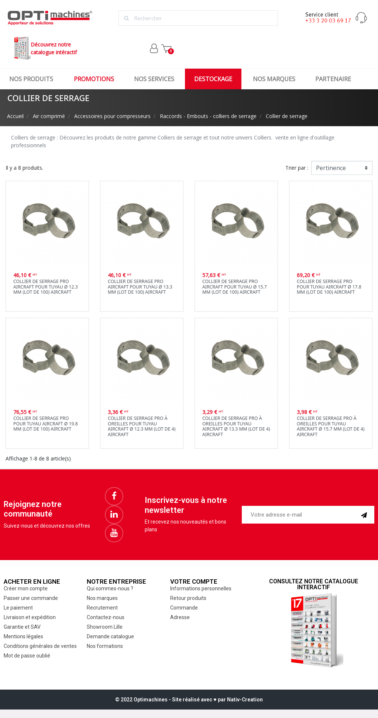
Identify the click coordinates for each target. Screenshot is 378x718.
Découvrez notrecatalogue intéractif (44, 48)
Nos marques (274, 79)
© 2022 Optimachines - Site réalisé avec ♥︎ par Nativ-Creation (188, 700)
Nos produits (31, 79)
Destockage (213, 79)
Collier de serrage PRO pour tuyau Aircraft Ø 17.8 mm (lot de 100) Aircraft (329, 286)
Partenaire (333, 79)
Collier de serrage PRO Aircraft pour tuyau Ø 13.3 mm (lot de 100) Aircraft (140, 286)
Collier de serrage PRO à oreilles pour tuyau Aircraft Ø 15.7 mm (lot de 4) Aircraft (330, 426)
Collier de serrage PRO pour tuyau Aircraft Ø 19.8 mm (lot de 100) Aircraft (45, 423)
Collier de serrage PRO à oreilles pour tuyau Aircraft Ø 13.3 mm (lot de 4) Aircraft (236, 426)
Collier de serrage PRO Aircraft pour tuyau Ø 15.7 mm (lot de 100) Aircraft (234, 286)
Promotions (94, 79)
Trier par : (296, 167)
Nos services (154, 79)
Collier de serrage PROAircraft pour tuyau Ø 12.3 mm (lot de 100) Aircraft (45, 286)
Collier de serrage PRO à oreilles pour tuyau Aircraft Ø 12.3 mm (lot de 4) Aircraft (141, 426)
